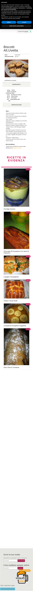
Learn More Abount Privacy (7, 589)
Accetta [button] (24, 22)
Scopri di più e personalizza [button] (16, 26)
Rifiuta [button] (9, 22)
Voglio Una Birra (17, 148)
